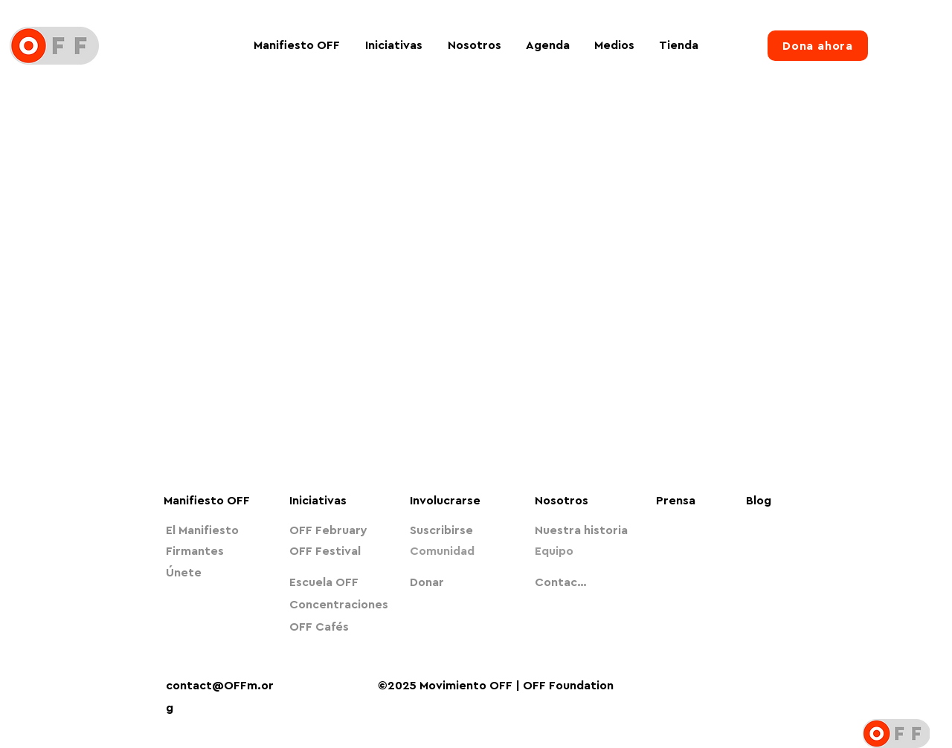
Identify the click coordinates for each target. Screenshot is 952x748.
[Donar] (460, 582)
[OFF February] (339, 530)
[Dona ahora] (818, 45)
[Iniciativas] (344, 501)
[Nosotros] (576, 501)
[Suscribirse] (460, 530)
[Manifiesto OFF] (214, 501)
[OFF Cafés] (339, 626)
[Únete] (216, 572)
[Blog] (767, 500)
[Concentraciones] (339, 604)
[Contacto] (562, 582)
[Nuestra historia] (585, 530)
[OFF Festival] (339, 551)
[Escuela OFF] (339, 582)
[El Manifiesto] (216, 530)
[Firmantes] (216, 551)
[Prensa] (681, 500)
